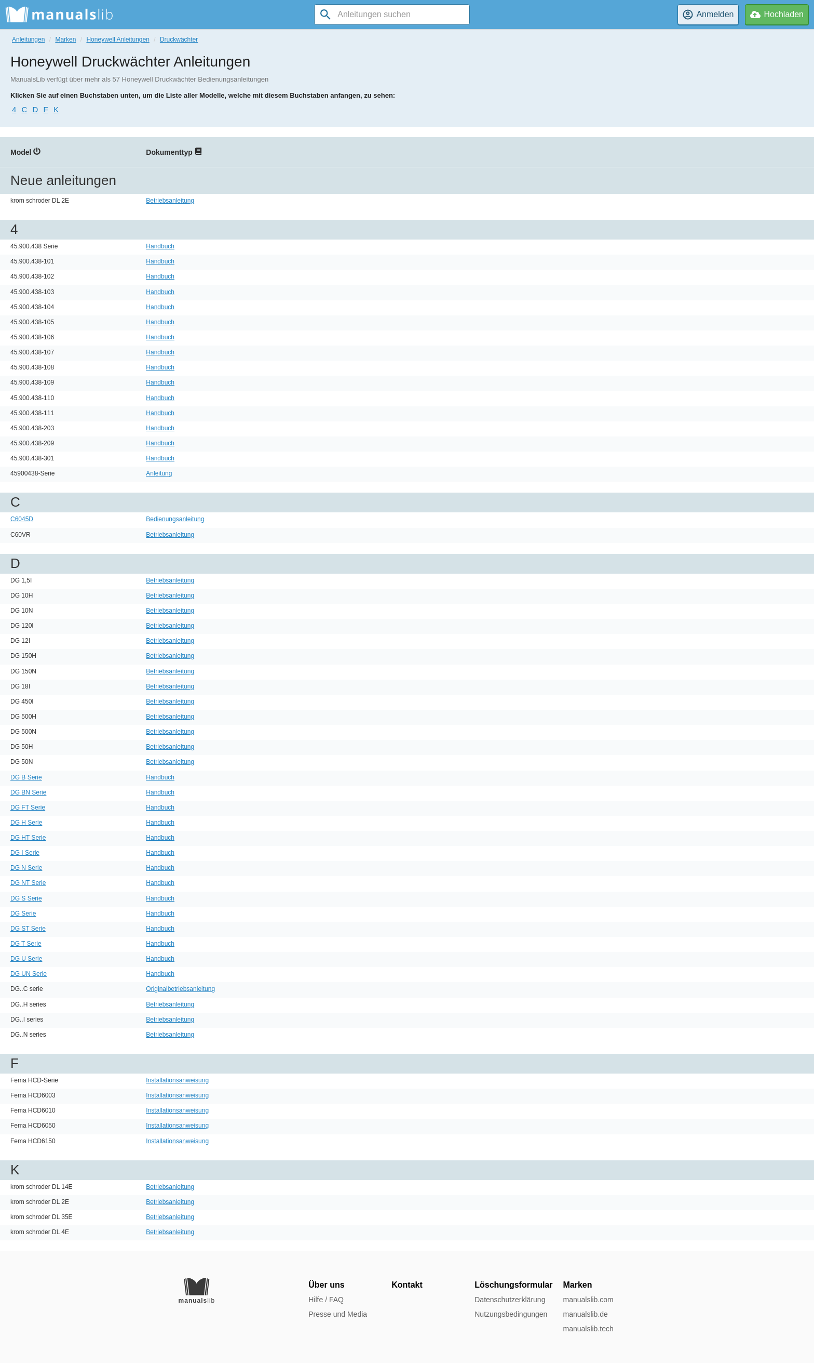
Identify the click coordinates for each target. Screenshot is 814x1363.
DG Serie (23, 913)
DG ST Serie (28, 928)
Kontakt (407, 1284)
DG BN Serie (28, 792)
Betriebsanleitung (170, 200)
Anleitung (159, 473)
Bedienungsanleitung (175, 519)
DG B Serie (26, 777)
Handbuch (160, 246)
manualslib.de (585, 1314)
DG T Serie (26, 943)
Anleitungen (28, 39)
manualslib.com (588, 1299)
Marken (65, 39)
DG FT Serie (27, 807)
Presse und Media (337, 1314)
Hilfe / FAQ (326, 1299)
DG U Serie (26, 958)
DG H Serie (26, 822)
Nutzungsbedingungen (510, 1314)
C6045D (21, 519)
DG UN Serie (28, 973)
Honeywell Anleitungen (117, 39)
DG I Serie (24, 852)
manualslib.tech (588, 1329)
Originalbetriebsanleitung (180, 989)
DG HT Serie (28, 837)
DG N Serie (26, 867)
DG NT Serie (28, 882)
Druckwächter (179, 39)
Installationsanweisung (177, 1080)
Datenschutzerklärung (509, 1299)
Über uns (326, 1284)
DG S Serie (26, 898)
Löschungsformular (513, 1284)
